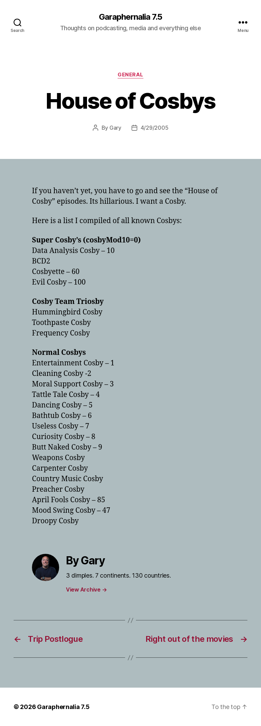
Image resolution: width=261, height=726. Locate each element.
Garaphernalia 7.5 (130, 17)
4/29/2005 (155, 127)
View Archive (86, 589)
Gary (115, 127)
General (130, 75)
